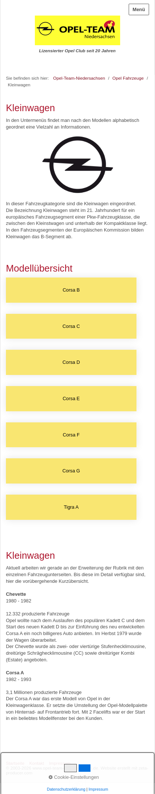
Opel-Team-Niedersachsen (79, 78)
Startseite (15, 763)
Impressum (59, 763)
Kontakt (36, 763)
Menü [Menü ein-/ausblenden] (139, 9)
